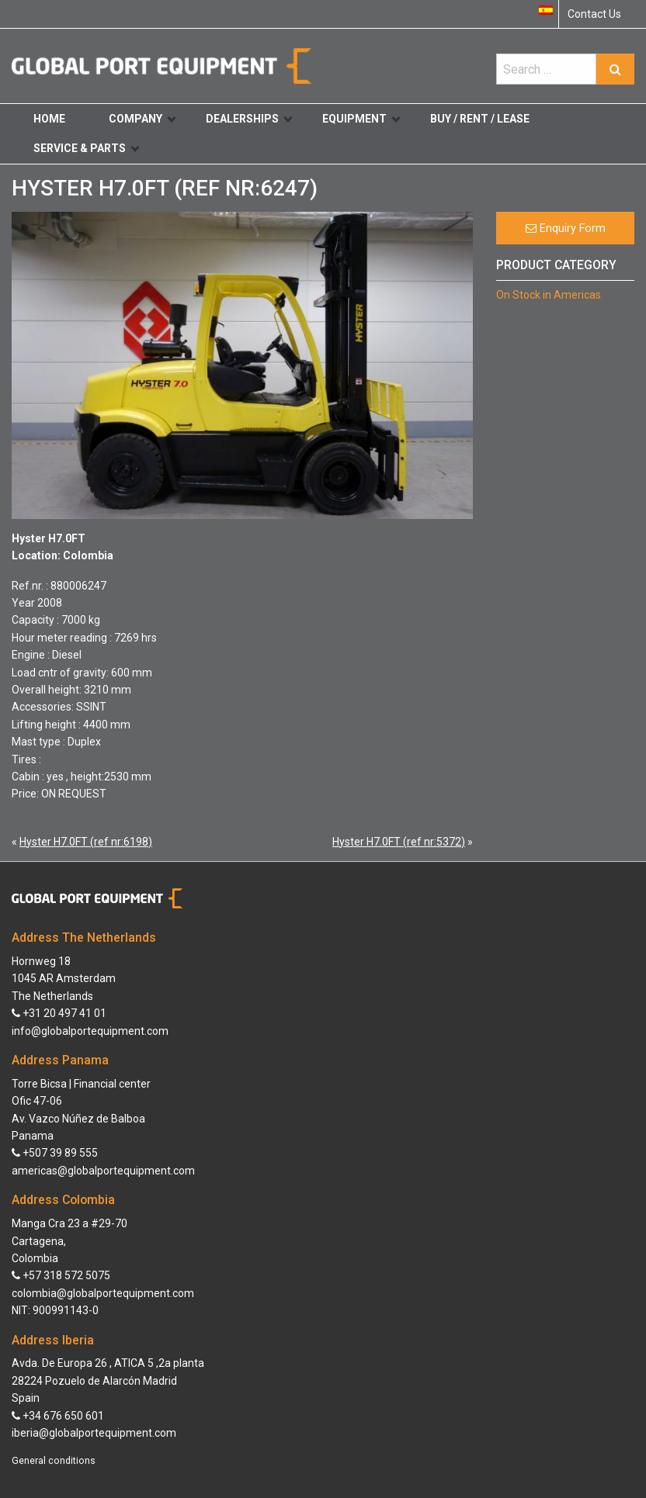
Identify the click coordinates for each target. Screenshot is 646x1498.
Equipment (361, 118)
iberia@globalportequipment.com (94, 1433)
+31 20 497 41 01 (59, 1013)
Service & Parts (86, 148)
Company (142, 118)
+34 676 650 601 (58, 1416)
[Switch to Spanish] (546, 10)
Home (49, 118)
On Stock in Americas (548, 295)
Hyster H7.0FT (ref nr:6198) (85, 841)
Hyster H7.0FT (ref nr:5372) (398, 841)
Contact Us (594, 14)
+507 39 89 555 (55, 1153)
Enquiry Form (566, 228)
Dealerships (249, 118)
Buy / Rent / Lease (480, 118)
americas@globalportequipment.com (103, 1170)
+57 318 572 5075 (61, 1275)
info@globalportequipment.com (90, 1031)
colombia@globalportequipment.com (103, 1293)
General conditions (54, 1460)
